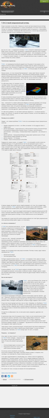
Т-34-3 (26, 49)
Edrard (5, 379)
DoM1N (12, 417)
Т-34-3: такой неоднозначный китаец (15, 23)
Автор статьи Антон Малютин (9, 373)
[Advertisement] (24, 17)
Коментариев (28, 379)
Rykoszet (12, 415)
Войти (44, 1)
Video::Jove (37, 417)
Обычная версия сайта (7, 12)
